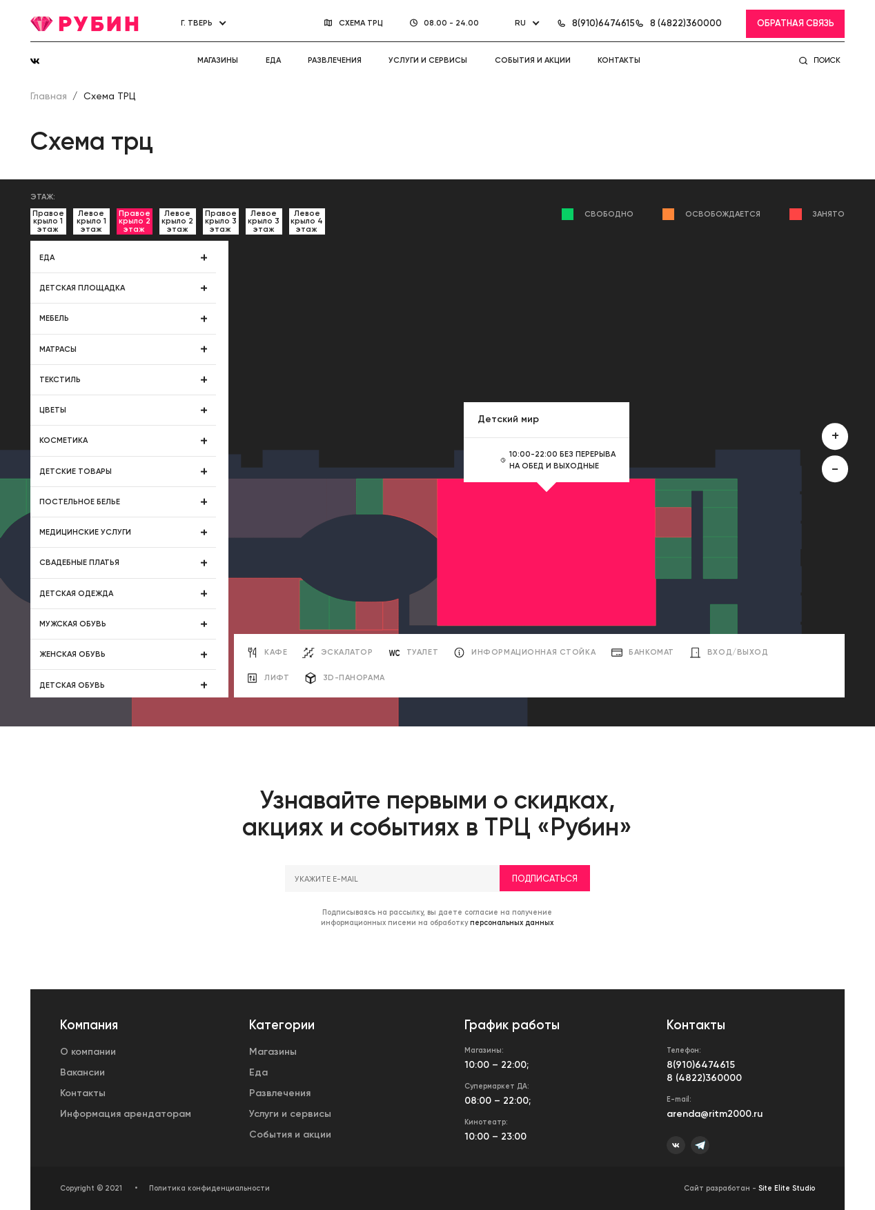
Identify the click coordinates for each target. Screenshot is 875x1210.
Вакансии (82, 1072)
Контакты (619, 60)
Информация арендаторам (125, 1114)
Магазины (217, 60)
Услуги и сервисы (428, 60)
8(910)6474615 (701, 1065)
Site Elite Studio (786, 1188)
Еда (273, 60)
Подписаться (545, 909)
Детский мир (508, 419)
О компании (88, 1052)
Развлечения (335, 60)
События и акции (533, 60)
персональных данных (511, 954)
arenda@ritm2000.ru (715, 1114)
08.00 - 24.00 (452, 23)
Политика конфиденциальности (209, 1188)
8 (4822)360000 (704, 1078)
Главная (48, 95)
